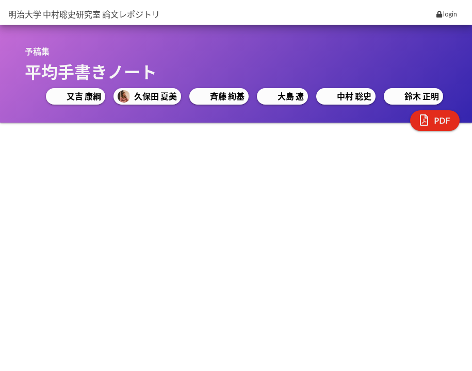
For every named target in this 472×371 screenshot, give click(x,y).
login (446, 14)
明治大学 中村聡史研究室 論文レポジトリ (84, 14)
